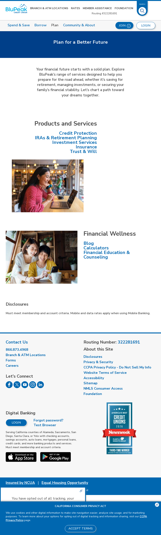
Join (125, 25)
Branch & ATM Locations (49, 8)
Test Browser (45, 425)
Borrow (41, 25)
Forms (11, 360)
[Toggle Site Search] (142, 9)
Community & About (79, 25)
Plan (54, 25)
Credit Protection (78, 133)
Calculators (96, 248)
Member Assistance (97, 8)
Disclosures (93, 356)
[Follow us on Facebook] (9, 387)
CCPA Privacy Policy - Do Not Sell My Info (117, 367)
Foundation (124, 8)
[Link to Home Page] (16, 8)
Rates (75, 8)
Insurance (86, 147)
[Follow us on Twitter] (17, 387)
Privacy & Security (98, 362)
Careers (12, 365)
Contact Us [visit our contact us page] (17, 342)
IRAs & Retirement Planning (66, 138)
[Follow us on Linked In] (40, 387)
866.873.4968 (17, 349)
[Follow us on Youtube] (24, 387)
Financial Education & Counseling (107, 254)
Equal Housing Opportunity (65, 482)
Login (16, 422)
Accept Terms (80, 528)
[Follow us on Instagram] (32, 387)
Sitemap (90, 383)
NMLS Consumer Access (103, 388)
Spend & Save (19, 25)
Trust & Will (83, 151)
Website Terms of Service (105, 372)
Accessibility (94, 378)
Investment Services (74, 142)
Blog (89, 243)
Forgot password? (48, 420)
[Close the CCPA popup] (81, 491)
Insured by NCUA (20, 482)
